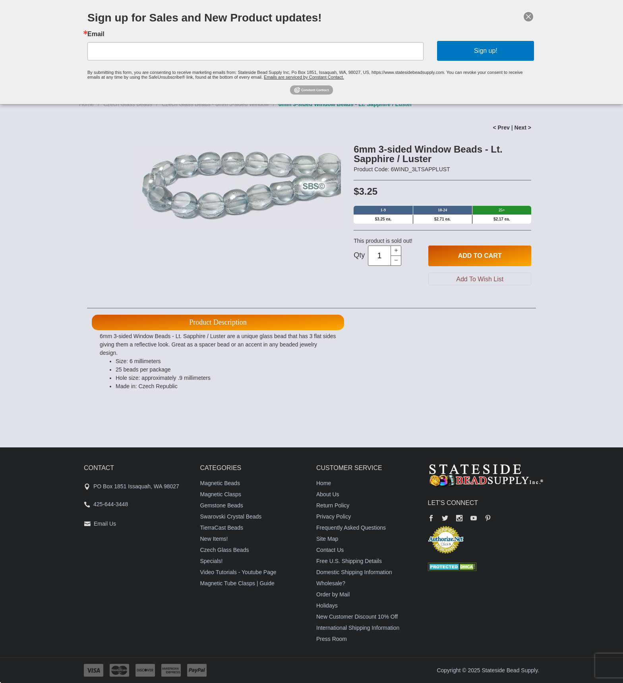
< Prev (501, 127)
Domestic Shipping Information (354, 572)
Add (480, 256)
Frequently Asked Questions (351, 527)
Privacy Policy (333, 516)
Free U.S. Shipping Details (349, 561)
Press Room (331, 639)
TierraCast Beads (221, 527)
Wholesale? (330, 583)
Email (95, 34)
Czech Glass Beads (224, 550)
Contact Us (330, 550)
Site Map (327, 539)
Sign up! (485, 50)
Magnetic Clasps (221, 494)
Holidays (327, 605)
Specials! (211, 561)
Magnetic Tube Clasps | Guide (237, 583)
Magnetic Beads (220, 483)
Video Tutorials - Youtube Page (238, 572)
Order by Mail (333, 594)
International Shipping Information (357, 628)
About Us (327, 494)
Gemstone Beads (221, 505)
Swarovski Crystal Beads (231, 516)
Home (323, 483)
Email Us (105, 523)
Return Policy (332, 505)
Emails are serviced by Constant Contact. (304, 77)
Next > (523, 127)
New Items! (214, 539)
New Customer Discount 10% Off (357, 616)
